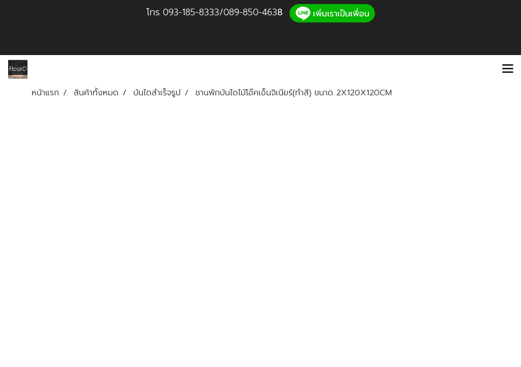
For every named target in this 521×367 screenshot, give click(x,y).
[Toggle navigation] (508, 69)
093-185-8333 (191, 12)
